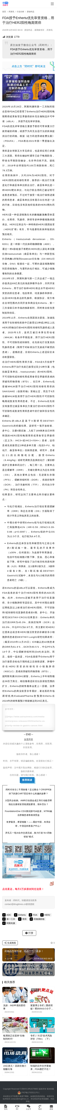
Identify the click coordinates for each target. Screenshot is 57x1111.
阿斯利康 (29, 106)
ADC (47, 244)
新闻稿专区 (39, 30)
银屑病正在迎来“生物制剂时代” (13, 1037)
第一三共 (42, 106)
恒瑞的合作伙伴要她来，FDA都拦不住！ (40, 1067)
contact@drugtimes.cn (19, 1099)
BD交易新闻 (9, 1050)
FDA (12, 111)
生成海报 (10, 943)
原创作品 (28, 30)
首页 (4, 12)
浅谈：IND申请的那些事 (14, 1007)
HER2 (44, 111)
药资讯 (50, 30)
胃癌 (7, 116)
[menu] (52, 4)
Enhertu (31, 111)
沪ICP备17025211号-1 (30, 1093)
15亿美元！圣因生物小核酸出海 (14, 1067)
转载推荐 (8, 990)
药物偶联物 (36, 244)
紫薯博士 (35, 990)
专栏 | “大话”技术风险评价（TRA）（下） (41, 1037)
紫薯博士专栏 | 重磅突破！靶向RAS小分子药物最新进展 (41, 1007)
